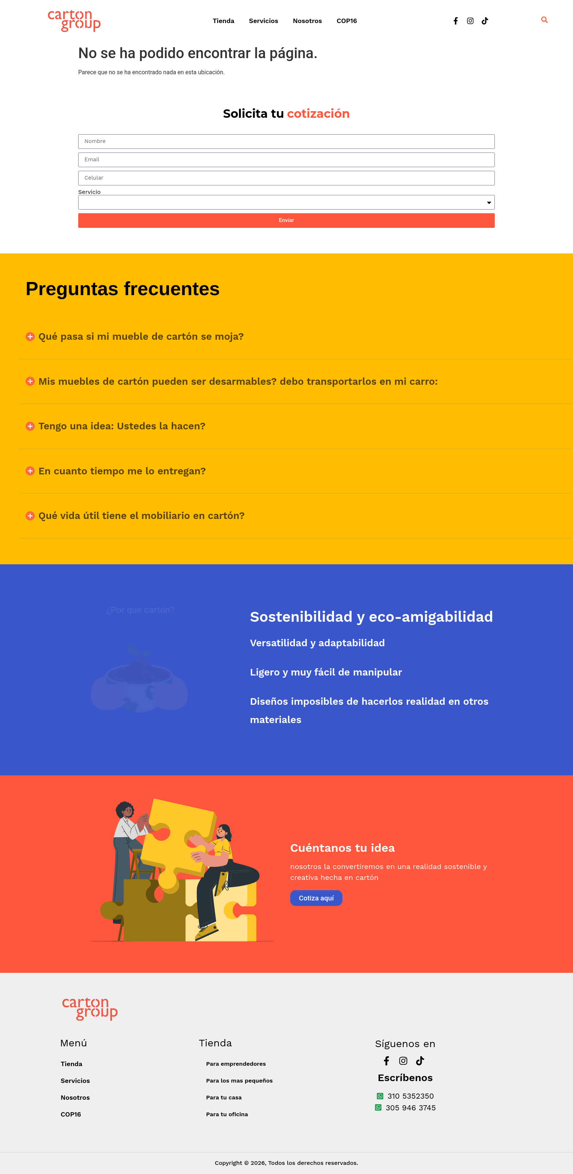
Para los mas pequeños (239, 1080)
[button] (295, 337)
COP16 (347, 21)
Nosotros (307, 21)
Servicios (263, 21)
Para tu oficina (227, 1114)
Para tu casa (224, 1097)
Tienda (223, 21)
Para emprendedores (236, 1063)
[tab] (396, 617)
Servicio (89, 192)
